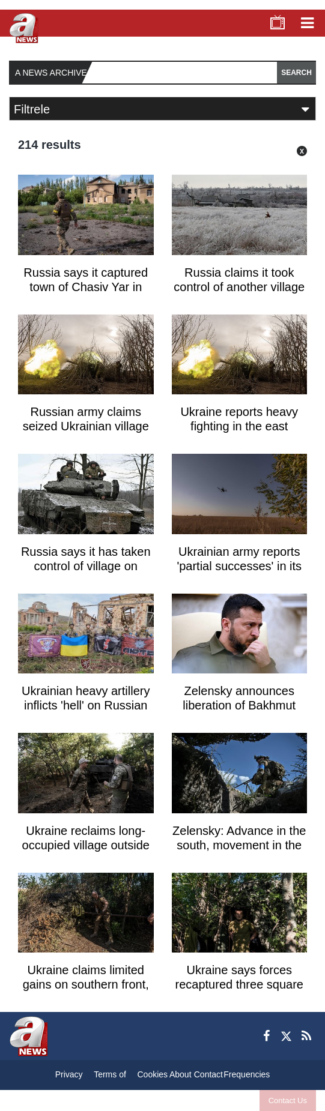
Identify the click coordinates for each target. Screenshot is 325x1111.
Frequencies (246, 1074)
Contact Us (288, 1100)
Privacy (69, 1074)
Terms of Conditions (110, 1077)
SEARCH (296, 72)
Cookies (152, 1074)
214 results (49, 144)
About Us (180, 1077)
